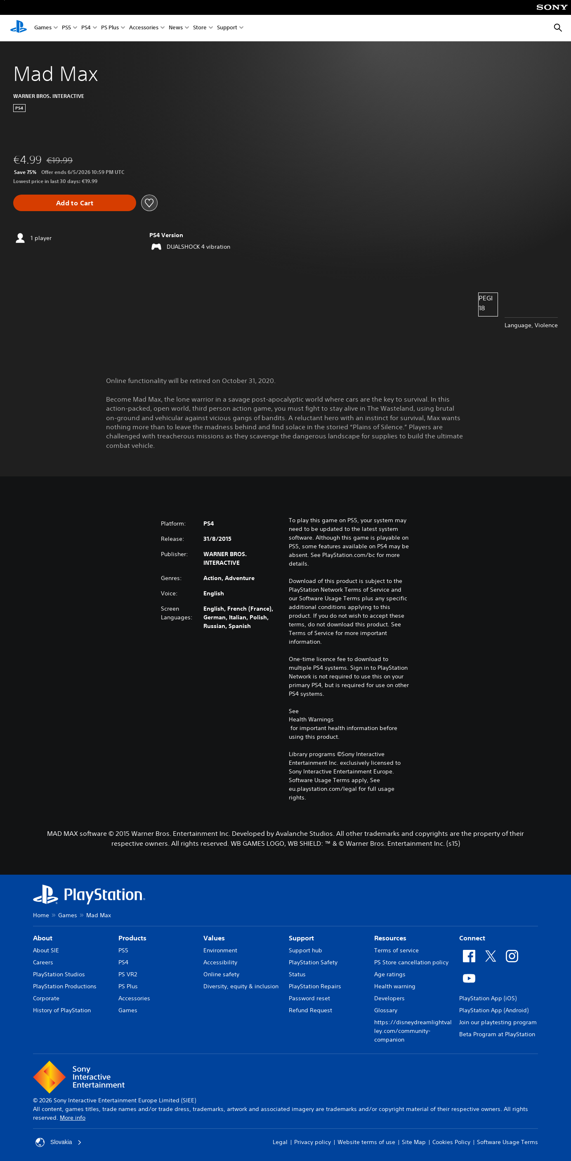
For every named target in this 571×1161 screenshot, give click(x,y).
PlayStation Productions (65, 986)
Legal (280, 1142)
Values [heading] (214, 938)
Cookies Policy (451, 1142)
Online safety (221, 974)
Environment (220, 950)
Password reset (309, 998)
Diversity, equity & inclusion (240, 986)
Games (43, 28)
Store (200, 28)
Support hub (305, 950)
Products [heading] (132, 938)
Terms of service (396, 950)
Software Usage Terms (507, 1142)
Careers (43, 962)
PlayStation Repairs (315, 986)
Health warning (394, 986)
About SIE (46, 950)
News (176, 28)
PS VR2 (127, 974)
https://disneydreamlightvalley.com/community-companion (413, 1030)
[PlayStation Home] (18, 28)
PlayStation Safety (313, 962)
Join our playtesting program (498, 1022)
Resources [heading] (390, 938)
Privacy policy (312, 1142)
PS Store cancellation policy (411, 962)
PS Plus (110, 28)
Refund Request (310, 1010)
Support (227, 28)
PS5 (66, 28)
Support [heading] (301, 938)
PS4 (86, 28)
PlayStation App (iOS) (488, 998)
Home (41, 915)
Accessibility (220, 962)
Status (297, 974)
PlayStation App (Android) (494, 1010)
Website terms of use (366, 1142)
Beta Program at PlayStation (497, 1034)
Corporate (46, 998)
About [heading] (42, 938)
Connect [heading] (472, 938)
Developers (389, 998)
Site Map (414, 1142)
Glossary (385, 1010)
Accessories (143, 28)
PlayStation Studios (59, 974)
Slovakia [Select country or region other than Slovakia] (59, 1142)
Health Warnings (311, 719)
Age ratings (390, 974)
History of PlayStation (62, 1010)
